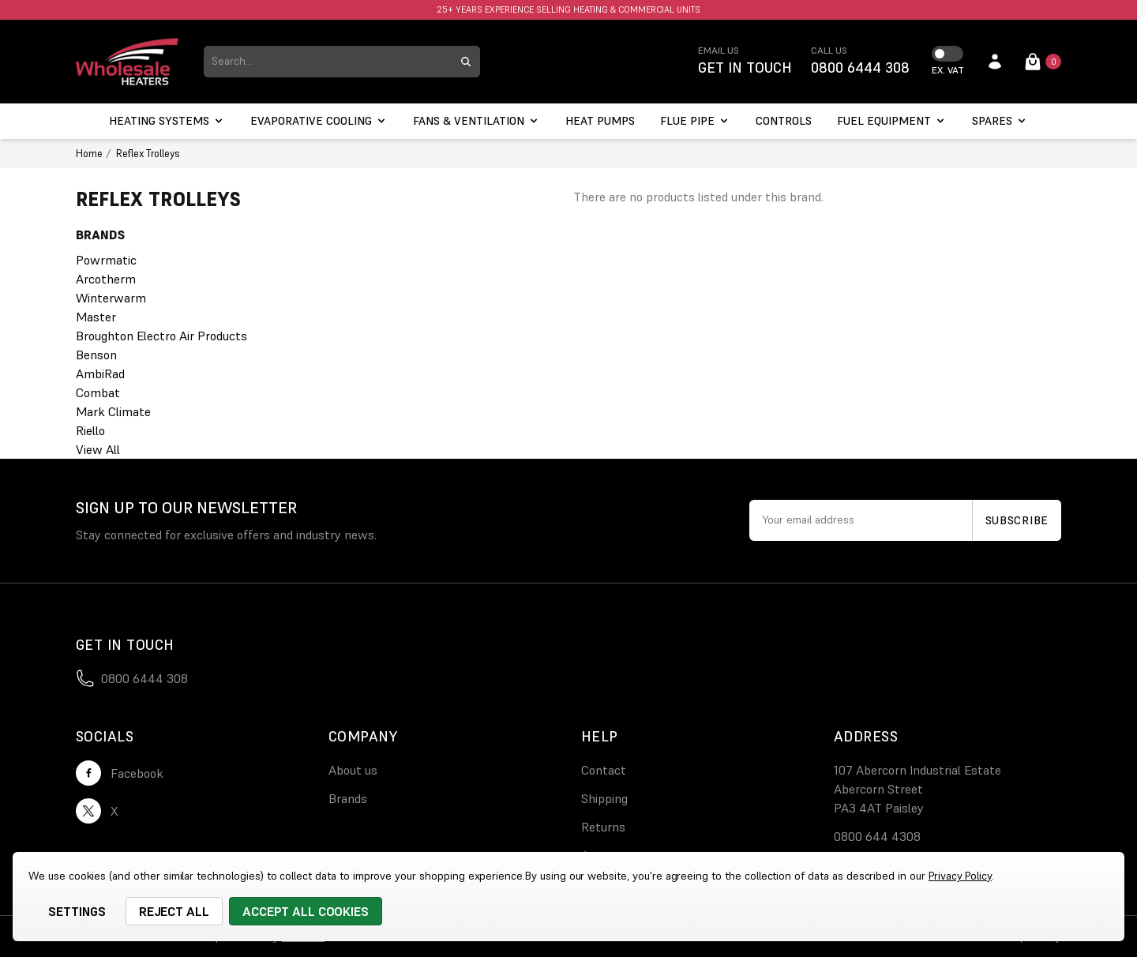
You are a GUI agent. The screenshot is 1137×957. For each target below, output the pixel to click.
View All (98, 449)
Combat (98, 392)
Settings (77, 911)
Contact (603, 770)
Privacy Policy (960, 876)
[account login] (994, 61)
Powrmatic (106, 260)
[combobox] (328, 61)
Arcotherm (106, 279)
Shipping (604, 798)
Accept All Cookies (305, 911)
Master (96, 317)
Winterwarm (111, 298)
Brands (347, 798)
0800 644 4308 (877, 836)
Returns (603, 827)
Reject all (174, 911)
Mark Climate (113, 411)
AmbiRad (100, 373)
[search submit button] (466, 61)
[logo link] (127, 61)
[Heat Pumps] (600, 121)
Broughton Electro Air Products (161, 335)
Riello (90, 430)
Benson (96, 354)
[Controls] (783, 121)
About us (352, 770)
